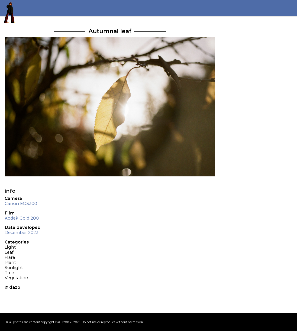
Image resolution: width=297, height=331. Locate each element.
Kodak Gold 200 (22, 218)
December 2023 (22, 232)
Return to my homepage (11, 11)
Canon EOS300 (21, 203)
